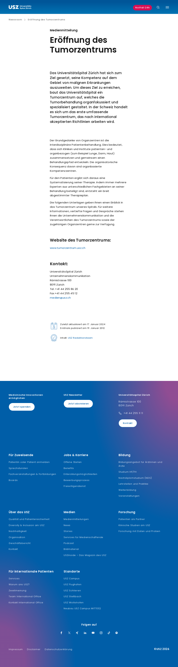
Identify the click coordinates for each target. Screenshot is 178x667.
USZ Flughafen (72, 584)
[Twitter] (69, 633)
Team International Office (25, 596)
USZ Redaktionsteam (80, 338)
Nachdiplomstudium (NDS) (135, 478)
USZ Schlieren (72, 590)
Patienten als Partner (132, 519)
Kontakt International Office (26, 602)
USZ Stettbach (72, 596)
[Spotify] (116, 633)
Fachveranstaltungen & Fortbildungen (32, 474)
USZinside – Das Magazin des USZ (85, 555)
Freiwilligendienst (75, 486)
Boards (13, 480)
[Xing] (77, 633)
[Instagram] (101, 633)
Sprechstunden (18, 468)
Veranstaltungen (129, 496)
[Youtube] (93, 633)
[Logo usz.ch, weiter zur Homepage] (20, 7)
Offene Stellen (73, 462)
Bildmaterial (71, 549)
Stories (68, 531)
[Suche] (158, 7)
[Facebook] (61, 633)
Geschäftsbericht (20, 543)
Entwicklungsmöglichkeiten (80, 474)
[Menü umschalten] (167, 7)
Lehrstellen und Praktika (133, 484)
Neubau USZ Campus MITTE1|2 (82, 608)
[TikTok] (109, 633)
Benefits (69, 468)
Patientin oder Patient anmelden (29, 462)
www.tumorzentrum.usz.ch (67, 248)
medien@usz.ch (60, 297)
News (67, 525)
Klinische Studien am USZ (134, 525)
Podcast (69, 543)
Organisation (17, 537)
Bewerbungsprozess (77, 480)
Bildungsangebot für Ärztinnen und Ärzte (140, 464)
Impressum (16, 649)
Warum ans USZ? (19, 584)
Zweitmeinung (17, 590)
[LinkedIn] (85, 633)
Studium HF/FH (127, 471)
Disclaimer (34, 649)
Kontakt (128, 423)
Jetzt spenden (21, 406)
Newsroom (15, 19)
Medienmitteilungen (76, 519)
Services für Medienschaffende (83, 537)
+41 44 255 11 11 (133, 413)
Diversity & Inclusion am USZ (26, 525)
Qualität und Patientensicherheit (29, 519)
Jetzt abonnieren (78, 403)
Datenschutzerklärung (58, 649)
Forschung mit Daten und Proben (139, 531)
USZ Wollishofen (74, 602)
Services (14, 578)
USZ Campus (72, 578)
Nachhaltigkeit (18, 531)
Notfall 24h (142, 7)
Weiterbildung (127, 490)
